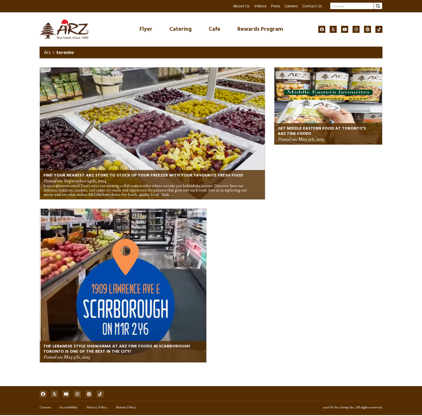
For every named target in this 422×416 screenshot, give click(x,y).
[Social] (321, 29)
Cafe (214, 29)
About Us (241, 6)
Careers (291, 6)
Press (275, 6)
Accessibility (68, 408)
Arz (47, 53)
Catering (180, 29)
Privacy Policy (96, 408)
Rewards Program (260, 29)
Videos (260, 6)
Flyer (145, 29)
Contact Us (312, 6)
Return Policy (126, 408)
